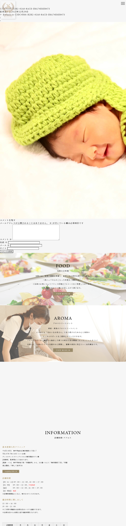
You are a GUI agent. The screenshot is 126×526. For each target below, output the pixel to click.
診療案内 (37, 515)
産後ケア (47, 515)
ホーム (4, 515)
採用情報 (16, 519)
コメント (6, 241)
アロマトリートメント (89, 515)
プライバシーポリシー (30, 519)
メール (5, 247)
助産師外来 (57, 515)
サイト (3, 250)
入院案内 (67, 515)
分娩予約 (113, 515)
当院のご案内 (15, 515)
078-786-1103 (11, 457)
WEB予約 (6, 519)
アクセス (104, 515)
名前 (3, 244)
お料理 (76, 515)
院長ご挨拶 (27, 515)
